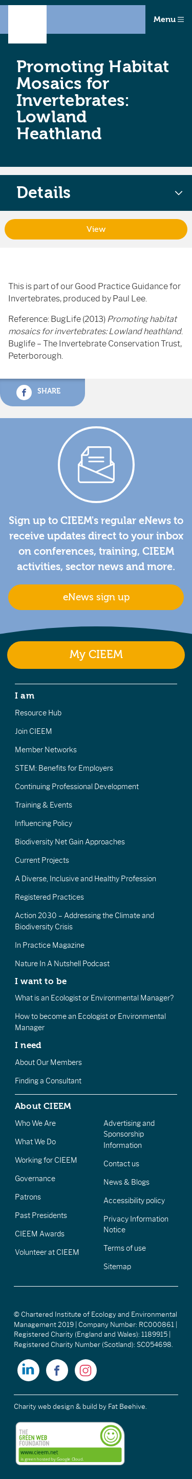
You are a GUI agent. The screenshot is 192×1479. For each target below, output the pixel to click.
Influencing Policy (43, 823)
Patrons (28, 1197)
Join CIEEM (33, 731)
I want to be (41, 981)
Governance (35, 1178)
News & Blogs (126, 1182)
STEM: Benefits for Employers (64, 768)
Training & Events (43, 805)
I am (24, 695)
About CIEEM (43, 1106)
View (96, 229)
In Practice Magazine (49, 945)
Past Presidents (41, 1215)
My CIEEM (96, 654)
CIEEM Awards (40, 1233)
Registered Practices (49, 897)
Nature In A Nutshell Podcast (62, 963)
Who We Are (35, 1123)
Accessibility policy (134, 1200)
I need (28, 1045)
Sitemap (117, 1266)
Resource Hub (38, 712)
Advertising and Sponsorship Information (129, 1134)
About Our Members (48, 1062)
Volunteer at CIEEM (47, 1252)
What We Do (35, 1141)
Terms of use (124, 1248)
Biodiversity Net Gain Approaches (70, 841)
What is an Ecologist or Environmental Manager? (94, 998)
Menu (169, 19)
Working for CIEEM (46, 1160)
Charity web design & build (55, 1406)
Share (38, 392)
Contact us (121, 1163)
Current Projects (42, 860)
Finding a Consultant (48, 1080)
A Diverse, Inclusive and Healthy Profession (85, 878)
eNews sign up (96, 597)
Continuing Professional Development (77, 786)
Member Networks (46, 749)
